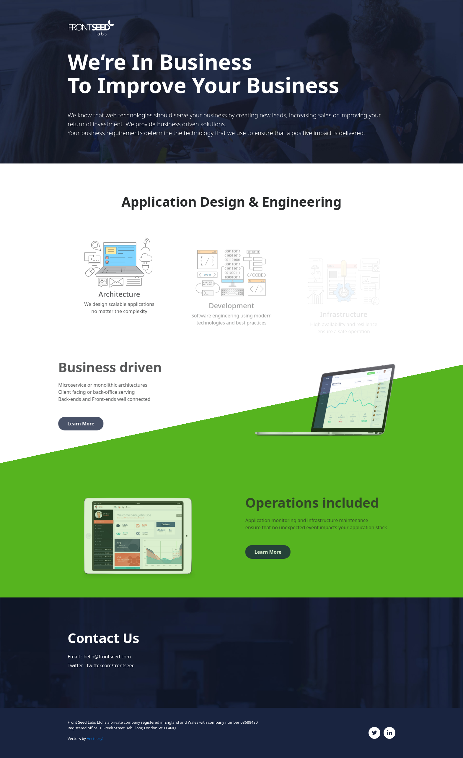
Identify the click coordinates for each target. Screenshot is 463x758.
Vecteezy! (95, 738)
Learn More (66, 423)
